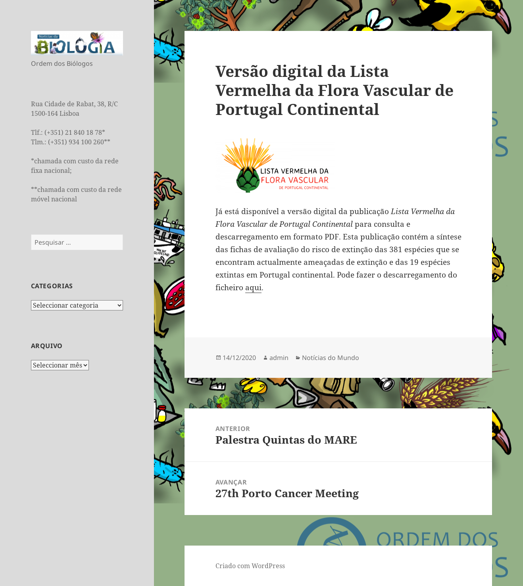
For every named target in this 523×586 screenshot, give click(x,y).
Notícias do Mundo (330, 357)
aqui (253, 287)
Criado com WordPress (250, 565)
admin (278, 357)
